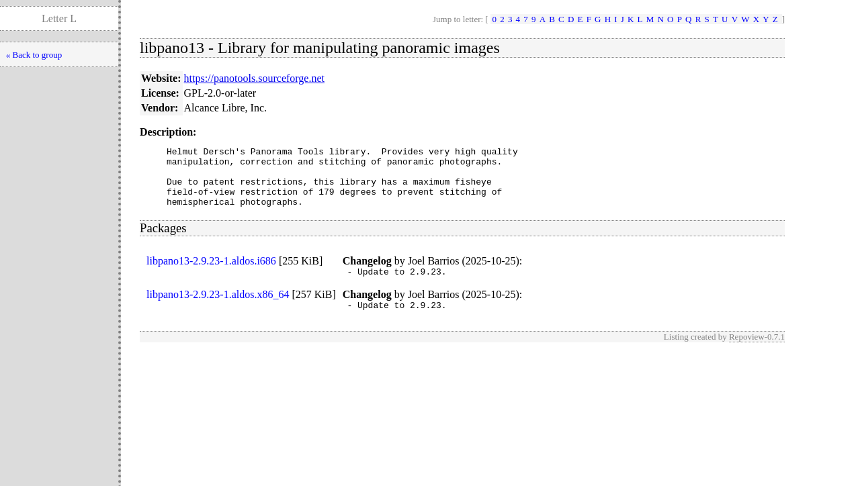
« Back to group (34, 55)
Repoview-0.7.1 (757, 353)
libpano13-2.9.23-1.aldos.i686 (211, 273)
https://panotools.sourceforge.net (254, 78)
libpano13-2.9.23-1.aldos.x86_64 (217, 308)
